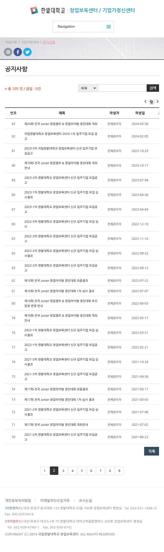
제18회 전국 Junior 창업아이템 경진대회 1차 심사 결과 (59, 291)
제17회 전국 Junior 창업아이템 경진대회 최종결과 (56, 389)
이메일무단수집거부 (55, 500)
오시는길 (85, 500)
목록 (151, 451)
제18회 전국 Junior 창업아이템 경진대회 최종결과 (56, 280)
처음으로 (11, 42)
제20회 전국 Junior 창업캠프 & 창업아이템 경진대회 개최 (61, 124)
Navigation (66, 26)
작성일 (140, 113)
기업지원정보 (30, 42)
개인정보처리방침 (18, 500)
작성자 (114, 113)
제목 (62, 113)
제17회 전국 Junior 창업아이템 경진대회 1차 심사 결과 (59, 399)
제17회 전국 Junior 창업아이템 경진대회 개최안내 (56, 424)
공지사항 (49, 42)
